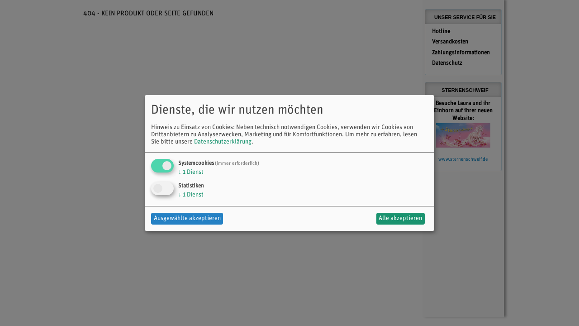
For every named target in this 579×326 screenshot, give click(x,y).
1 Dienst (191, 172)
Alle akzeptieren (400, 218)
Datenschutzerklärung (223, 142)
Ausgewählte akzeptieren (187, 218)
